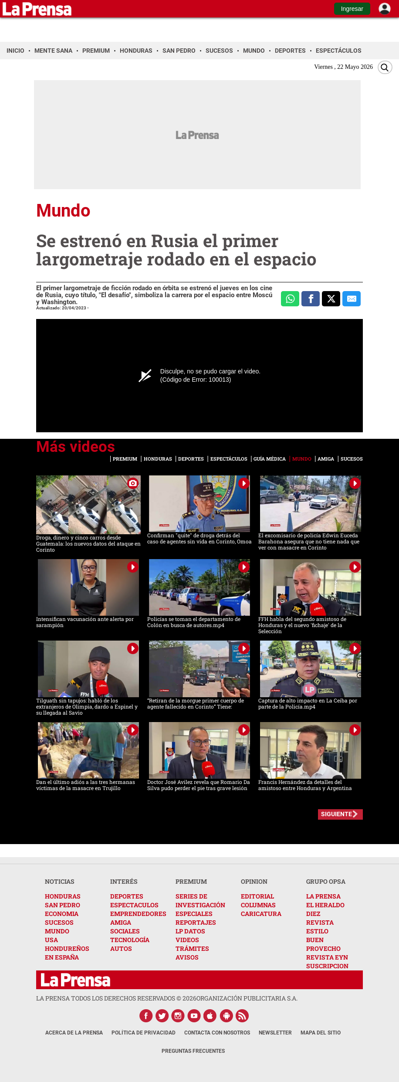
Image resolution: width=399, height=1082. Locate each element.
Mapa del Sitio (321, 1033)
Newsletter (275, 1033)
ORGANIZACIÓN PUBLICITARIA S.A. (247, 998)
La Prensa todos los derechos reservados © (116, 998)
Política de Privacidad (144, 1033)
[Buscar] (385, 67)
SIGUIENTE (336, 814)
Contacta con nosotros (217, 1033)
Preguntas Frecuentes (193, 1051)
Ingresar (352, 8)
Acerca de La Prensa (74, 1033)
